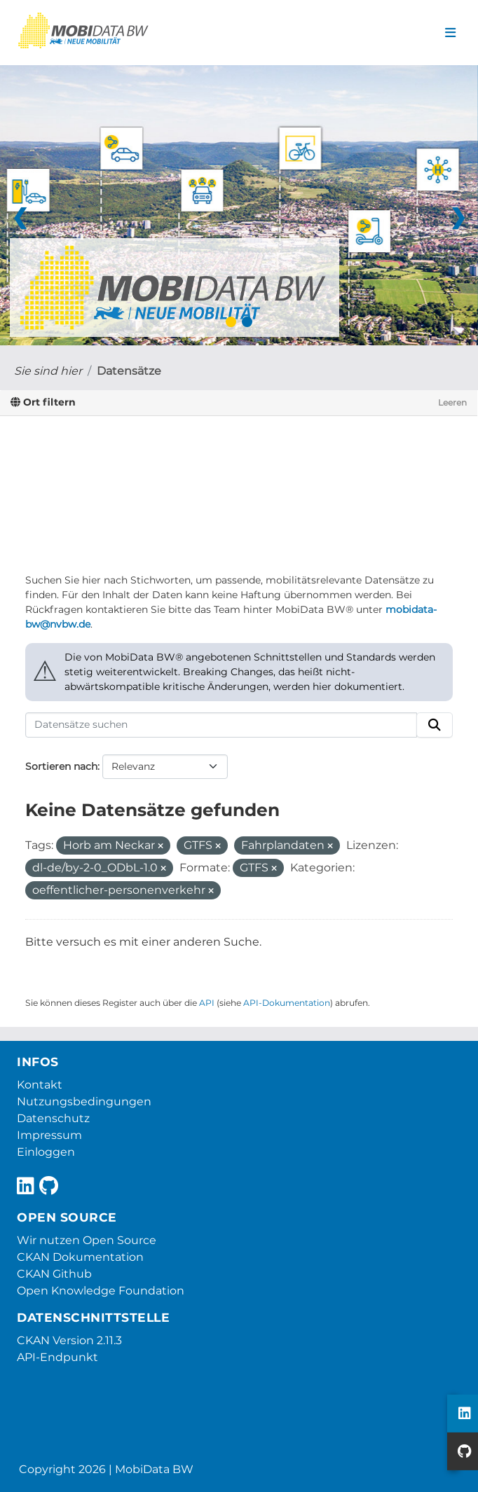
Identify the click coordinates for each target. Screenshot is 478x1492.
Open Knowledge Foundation (100, 1290)
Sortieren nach (61, 766)
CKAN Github (54, 1273)
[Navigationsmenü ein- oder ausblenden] (450, 33)
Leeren (452, 402)
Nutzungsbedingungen (84, 1101)
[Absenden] (434, 725)
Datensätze (129, 371)
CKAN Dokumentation (80, 1257)
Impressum (49, 1135)
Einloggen (46, 1152)
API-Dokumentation (286, 1002)
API (206, 1002)
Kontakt (39, 1084)
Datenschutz (53, 1118)
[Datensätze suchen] (221, 725)
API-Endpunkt (57, 1357)
